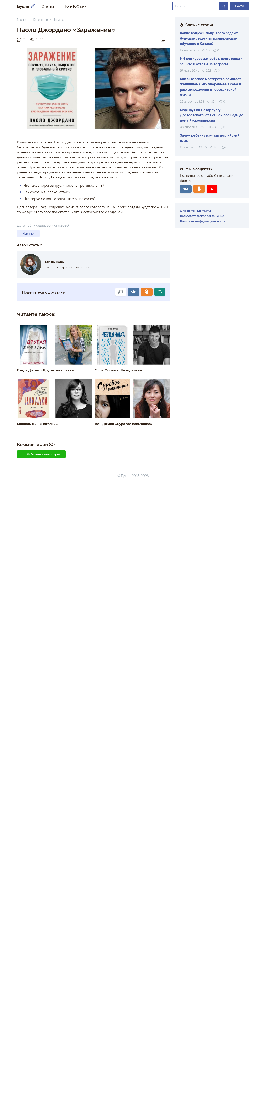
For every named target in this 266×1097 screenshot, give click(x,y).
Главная (22, 19)
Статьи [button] (48, 6)
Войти (239, 6)
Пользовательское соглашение (202, 216)
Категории (40, 19)
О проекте (187, 210)
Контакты (204, 210)
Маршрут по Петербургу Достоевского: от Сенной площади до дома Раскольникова (211, 115)
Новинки (58, 19)
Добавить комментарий (41, 454)
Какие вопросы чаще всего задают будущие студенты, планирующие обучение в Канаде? (209, 38)
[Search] (195, 6)
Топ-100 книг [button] (76, 6)
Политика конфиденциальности (202, 221)
